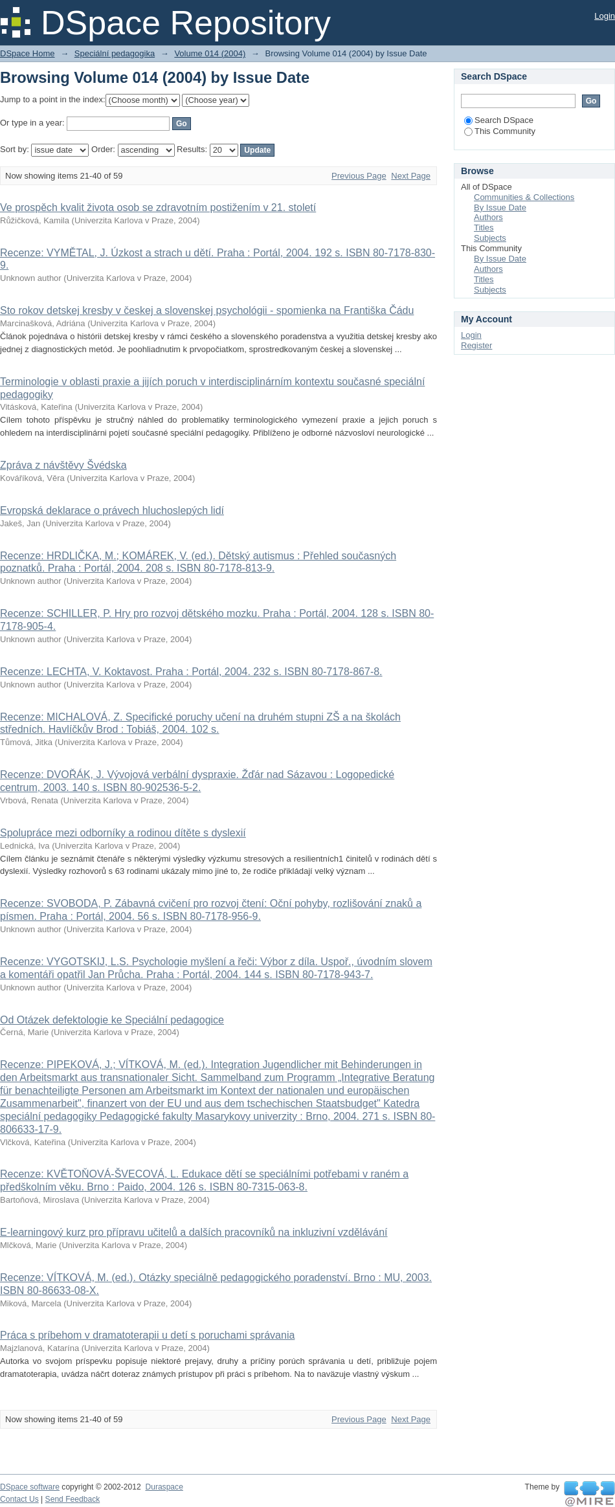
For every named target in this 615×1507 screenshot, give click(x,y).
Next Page (410, 176)
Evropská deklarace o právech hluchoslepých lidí (112, 510)
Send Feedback (72, 1499)
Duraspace (164, 1486)
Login (604, 16)
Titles (484, 227)
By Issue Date (500, 207)
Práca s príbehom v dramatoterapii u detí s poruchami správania (147, 1335)
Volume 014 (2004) (209, 53)
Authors (488, 217)
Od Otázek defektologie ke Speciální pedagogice (112, 1019)
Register (476, 345)
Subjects (490, 238)
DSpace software (30, 1486)
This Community (499, 131)
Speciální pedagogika (114, 53)
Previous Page (358, 176)
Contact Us (19, 1499)
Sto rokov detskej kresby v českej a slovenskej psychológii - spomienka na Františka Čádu (207, 310)
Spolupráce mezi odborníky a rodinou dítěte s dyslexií (123, 832)
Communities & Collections (524, 197)
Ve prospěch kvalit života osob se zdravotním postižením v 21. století (158, 207)
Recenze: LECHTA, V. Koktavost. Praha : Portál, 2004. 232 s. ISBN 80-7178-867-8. (191, 671)
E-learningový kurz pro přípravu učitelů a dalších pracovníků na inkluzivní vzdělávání (194, 1232)
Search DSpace (498, 120)
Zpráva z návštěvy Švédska (63, 465)
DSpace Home (27, 53)
